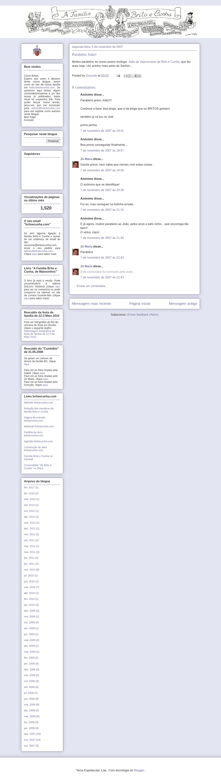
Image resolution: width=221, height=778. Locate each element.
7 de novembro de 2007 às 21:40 (102, 237)
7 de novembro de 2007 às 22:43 (102, 257)
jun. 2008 (29, 698)
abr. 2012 (29, 516)
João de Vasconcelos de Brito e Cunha (153, 61)
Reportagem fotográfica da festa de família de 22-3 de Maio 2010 (39, 333)
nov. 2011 (29, 534)
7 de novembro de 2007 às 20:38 (102, 190)
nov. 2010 (29, 569)
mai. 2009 (29, 640)
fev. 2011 (29, 557)
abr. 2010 (29, 593)
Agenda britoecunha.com (38, 441)
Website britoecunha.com (38, 402)
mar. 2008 (29, 716)
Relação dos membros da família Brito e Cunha (39, 410)
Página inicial (139, 303)
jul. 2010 (29, 575)
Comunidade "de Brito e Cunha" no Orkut (37, 467)
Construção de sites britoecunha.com (35, 449)
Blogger (139, 770)
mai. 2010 (29, 587)
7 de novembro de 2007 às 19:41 (102, 130)
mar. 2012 (29, 522)
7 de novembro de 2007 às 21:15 (102, 209)
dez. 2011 (29, 528)
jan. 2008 (29, 728)
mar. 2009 (29, 651)
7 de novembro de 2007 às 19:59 (102, 170)
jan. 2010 (29, 604)
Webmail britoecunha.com (39, 426)
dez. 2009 (29, 610)
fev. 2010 (29, 598)
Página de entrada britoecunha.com (34, 419)
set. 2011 (29, 540)
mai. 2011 (29, 546)
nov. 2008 (29, 675)
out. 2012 (29, 510)
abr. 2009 (29, 645)
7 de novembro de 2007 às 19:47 (102, 150)
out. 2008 (29, 681)
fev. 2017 (29, 487)
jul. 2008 (29, 692)
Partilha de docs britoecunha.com (33, 434)
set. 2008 (29, 687)
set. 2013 (29, 505)
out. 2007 (29, 745)
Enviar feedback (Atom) (142, 314)
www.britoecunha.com (42, 87)
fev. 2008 (29, 722)
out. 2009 (29, 622)
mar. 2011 (29, 552)
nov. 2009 (29, 616)
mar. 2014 (29, 499)
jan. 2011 (29, 563)
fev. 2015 (29, 493)
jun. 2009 (29, 634)
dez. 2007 (29, 733)
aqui (34, 254)
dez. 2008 (29, 669)
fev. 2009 (29, 657)
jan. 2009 (29, 663)
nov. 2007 (29, 739)
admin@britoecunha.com (45, 108)
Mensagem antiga (183, 303)
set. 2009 (29, 628)
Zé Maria (86, 159)
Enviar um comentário (91, 286)
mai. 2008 (29, 704)
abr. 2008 (29, 710)
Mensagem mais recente (91, 303)
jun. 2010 (29, 581)
